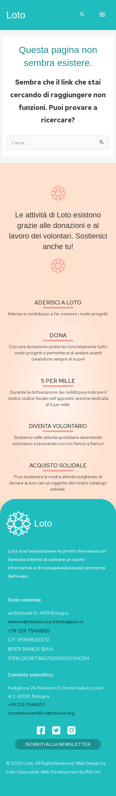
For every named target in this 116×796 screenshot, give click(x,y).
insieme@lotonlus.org (29, 621)
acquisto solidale (58, 465)
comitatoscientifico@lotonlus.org (41, 713)
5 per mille (58, 380)
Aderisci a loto (58, 302)
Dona (58, 335)
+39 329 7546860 (29, 631)
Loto (15, 14)
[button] (82, 15)
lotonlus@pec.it (68, 621)
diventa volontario (58, 426)
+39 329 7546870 (26, 704)
